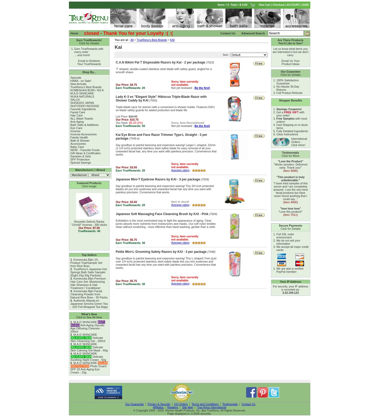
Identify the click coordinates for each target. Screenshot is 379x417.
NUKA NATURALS (82, 96)
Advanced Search (253, 33)
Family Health (79, 137)
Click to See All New (89, 317)
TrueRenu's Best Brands (86, 87)
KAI (172, 39)
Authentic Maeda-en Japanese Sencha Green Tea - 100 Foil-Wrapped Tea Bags (89, 303)
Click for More (291, 155)
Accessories (78, 143)
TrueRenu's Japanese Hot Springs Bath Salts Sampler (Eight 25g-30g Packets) (89, 272)
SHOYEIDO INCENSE (85, 106)
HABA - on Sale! (81, 80)
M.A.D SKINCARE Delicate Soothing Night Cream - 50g (88, 356)
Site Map (187, 407)
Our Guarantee (134, 404)
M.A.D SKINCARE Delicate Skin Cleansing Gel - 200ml (88, 338)
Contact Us (227, 33)
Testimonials (230, 404)
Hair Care (77, 115)
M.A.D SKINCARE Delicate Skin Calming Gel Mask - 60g (89, 347)
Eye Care (77, 128)
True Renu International (211, 407)
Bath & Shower (80, 140)
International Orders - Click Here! (299, 142)
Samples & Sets (81, 156)
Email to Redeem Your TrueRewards (89, 62)
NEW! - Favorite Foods (85, 150)
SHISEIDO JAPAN (82, 102)
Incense (76, 131)
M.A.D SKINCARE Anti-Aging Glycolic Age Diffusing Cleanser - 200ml (88, 326)
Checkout (279, 4)
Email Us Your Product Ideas (290, 62)
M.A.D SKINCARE (82, 93)
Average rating (180, 170)
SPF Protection (80, 159)
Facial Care (78, 112)
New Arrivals (78, 83)
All (132, 39)
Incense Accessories (84, 134)
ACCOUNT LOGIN (298, 4)
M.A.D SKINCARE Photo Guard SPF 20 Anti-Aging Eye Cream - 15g (89, 367)
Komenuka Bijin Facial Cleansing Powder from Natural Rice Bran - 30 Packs (89, 294)
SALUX (75, 99)
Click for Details (89, 43)
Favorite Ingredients (83, 109)
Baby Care (77, 146)
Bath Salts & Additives (85, 124)
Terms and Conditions (205, 404)
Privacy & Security (159, 404)
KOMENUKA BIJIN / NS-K (87, 90)
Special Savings (81, 162)
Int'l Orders (181, 404)
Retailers (172, 407)
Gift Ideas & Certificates (86, 153)
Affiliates (158, 407)
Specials (76, 77)
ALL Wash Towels (82, 118)
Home (74, 33)
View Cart (264, 4)
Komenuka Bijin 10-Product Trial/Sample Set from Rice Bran (86, 263)
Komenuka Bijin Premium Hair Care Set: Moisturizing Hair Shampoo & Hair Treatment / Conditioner (88, 283)
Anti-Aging (77, 121)
